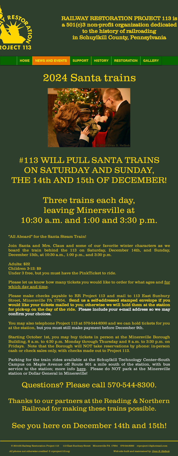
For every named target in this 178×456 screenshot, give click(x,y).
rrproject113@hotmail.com (152, 445)
